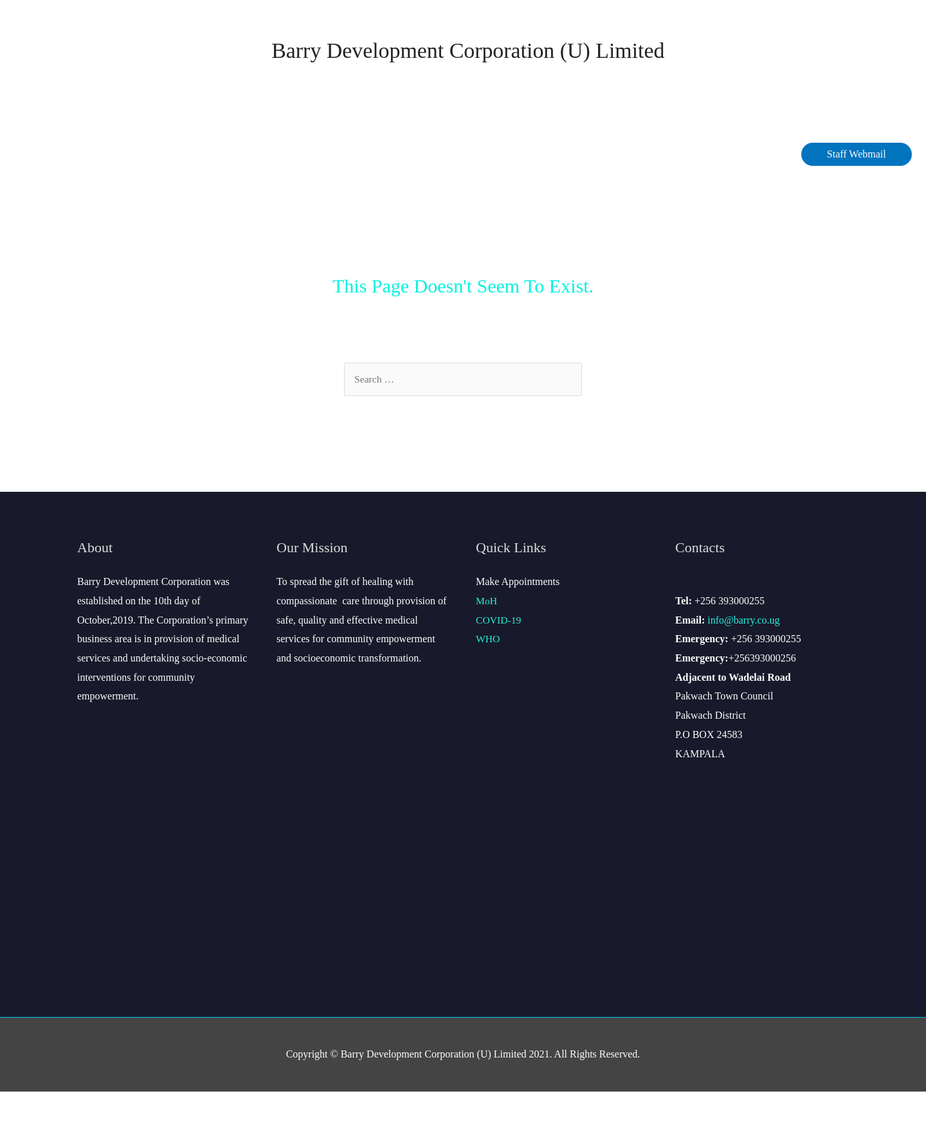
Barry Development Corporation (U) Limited (468, 66)
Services (470, 187)
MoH (487, 634)
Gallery (766, 187)
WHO (488, 672)
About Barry (148, 187)
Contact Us (624, 187)
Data (403, 187)
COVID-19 (339, 187)
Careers (544, 187)
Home (76, 187)
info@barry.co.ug (743, 653)
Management (245, 187)
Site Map (700, 187)
